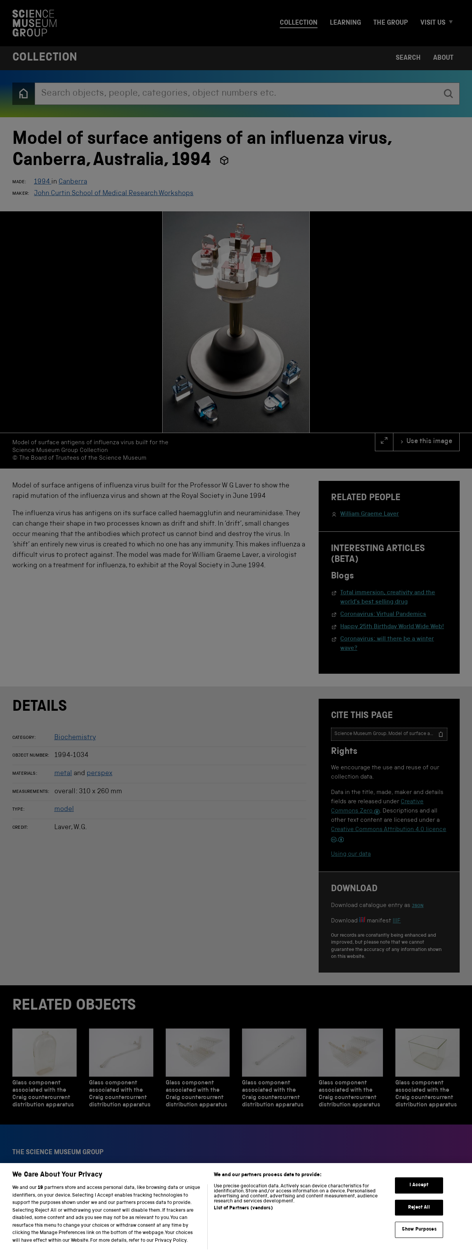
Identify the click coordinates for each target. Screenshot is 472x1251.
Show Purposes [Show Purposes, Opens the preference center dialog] (419, 1240)
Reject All (419, 1218)
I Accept (419, 1195)
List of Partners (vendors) (243, 1218)
